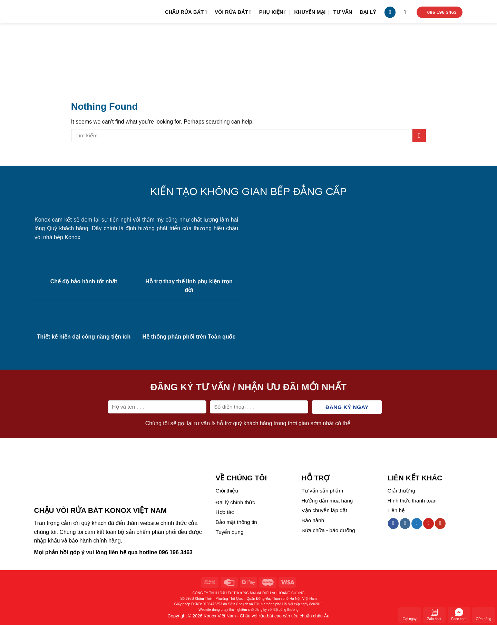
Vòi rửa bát (233, 12)
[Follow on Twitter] (416, 523)
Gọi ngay (409, 614)
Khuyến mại (309, 12)
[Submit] (419, 135)
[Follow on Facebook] (393, 523)
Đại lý (368, 12)
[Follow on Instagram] (405, 523)
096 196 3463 (176, 552)
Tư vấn (342, 12)
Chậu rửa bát (186, 12)
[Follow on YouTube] (440, 523)
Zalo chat (434, 614)
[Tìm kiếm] (406, 12)
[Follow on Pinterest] (428, 523)
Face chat (459, 614)
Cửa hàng (483, 614)
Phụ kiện (272, 12)
